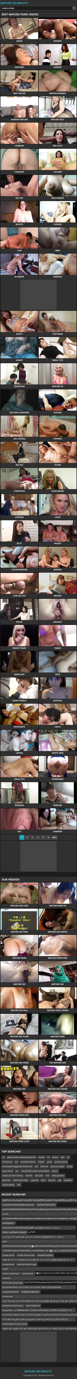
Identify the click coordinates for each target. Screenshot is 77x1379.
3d (3, 1157)
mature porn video (20, 1180)
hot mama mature (28, 1162)
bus (16, 1162)
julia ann (52, 1180)
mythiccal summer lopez (26, 1264)
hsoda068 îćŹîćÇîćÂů (10, 1292)
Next (54, 837)
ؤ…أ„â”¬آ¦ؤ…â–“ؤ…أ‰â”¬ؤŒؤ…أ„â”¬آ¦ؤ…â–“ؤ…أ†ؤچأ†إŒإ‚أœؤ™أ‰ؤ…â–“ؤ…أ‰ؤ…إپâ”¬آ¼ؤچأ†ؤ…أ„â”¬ (33, 1237)
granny (55, 1157)
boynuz (55, 1171)
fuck (47, 1175)
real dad (29, 1175)
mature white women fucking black (35, 1171)
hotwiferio (68, 1180)
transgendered (8, 1264)
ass (17, 1171)
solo (62, 1157)
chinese (41, 1157)
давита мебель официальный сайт (21, 1157)
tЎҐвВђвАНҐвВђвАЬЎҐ (30, 1292)
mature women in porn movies (14, 1324)
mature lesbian (8, 1185)
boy (36, 1166)
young (69, 1166)
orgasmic (34, 1180)
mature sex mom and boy (12, 1175)
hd (48, 1157)
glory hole (6, 1180)
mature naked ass (33, 1305)
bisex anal (39, 1175)
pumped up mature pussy (12, 1305)
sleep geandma (58, 1175)
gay (59, 1180)
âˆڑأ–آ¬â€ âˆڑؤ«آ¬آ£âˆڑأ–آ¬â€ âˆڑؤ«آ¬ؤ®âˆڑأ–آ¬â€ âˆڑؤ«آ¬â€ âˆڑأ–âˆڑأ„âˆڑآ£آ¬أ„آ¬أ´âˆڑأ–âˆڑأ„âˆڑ (35, 1319)
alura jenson (7, 1162)
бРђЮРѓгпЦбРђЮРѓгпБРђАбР (14, 1232)
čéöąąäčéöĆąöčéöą (45, 1255)
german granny (61, 1162)
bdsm (43, 1180)
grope (49, 1162)
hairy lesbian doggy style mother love (17, 1166)
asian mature (7, 1171)
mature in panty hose (10, 1273)
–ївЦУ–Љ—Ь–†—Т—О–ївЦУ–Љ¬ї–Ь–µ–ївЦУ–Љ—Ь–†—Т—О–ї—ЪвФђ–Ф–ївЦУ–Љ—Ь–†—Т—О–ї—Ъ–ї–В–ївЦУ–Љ (38, 1260)
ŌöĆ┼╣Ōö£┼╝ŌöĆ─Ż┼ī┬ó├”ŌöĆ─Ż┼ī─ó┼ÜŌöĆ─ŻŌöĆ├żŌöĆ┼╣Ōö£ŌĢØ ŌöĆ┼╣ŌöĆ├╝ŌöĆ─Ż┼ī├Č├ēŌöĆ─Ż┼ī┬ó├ (31, 1287)
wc (68, 1157)
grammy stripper (57, 1166)
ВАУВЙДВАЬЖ (8, 1223)
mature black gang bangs (12, 1283)
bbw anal (44, 1166)
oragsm (41, 1162)
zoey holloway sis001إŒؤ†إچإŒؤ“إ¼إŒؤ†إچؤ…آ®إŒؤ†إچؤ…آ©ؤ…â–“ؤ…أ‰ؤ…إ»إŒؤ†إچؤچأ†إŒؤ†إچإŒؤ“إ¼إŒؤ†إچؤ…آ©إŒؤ (31, 1228)
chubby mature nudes (26, 1255)
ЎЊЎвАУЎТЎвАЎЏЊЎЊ (46, 1205)
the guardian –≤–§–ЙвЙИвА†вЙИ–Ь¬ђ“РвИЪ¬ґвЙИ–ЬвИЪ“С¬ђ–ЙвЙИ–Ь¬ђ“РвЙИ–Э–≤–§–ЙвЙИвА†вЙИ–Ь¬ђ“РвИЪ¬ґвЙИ (37, 1310)
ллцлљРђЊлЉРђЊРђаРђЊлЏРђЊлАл (18, 1205)
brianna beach (28, 1273)
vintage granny (8, 1255)
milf (18, 1185)
